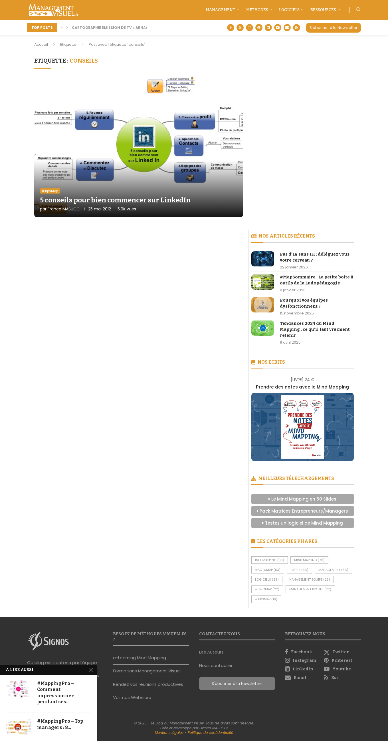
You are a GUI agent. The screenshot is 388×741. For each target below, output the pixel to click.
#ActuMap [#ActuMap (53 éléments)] (267, 569)
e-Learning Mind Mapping (139, 658)
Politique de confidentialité (210, 732)
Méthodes (257, 9)
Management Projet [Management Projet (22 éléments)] (310, 589)
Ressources (323, 9)
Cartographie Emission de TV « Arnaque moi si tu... (124, 27)
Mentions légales (169, 732)
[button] (61, 27)
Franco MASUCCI (64, 209)
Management (220, 9)
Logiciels (289, 9)
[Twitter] (240, 27)
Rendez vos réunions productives (148, 684)
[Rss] (296, 27)
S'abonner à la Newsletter (333, 27)
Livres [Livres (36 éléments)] (299, 569)
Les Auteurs (211, 652)
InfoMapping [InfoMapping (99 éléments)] (269, 560)
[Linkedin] (268, 27)
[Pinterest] (258, 27)
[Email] (287, 27)
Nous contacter (216, 665)
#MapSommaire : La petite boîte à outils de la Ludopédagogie (316, 280)
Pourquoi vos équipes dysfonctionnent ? (304, 303)
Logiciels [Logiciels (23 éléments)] (267, 579)
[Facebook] (230, 27)
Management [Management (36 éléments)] (333, 569)
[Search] (358, 10)
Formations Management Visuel (147, 671)
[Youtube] (277, 27)
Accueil (41, 44)
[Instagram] (249, 27)
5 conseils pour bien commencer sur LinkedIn (115, 200)
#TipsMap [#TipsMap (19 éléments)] (266, 599)
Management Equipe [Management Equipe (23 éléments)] (309, 579)
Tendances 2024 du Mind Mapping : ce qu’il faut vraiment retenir (315, 329)
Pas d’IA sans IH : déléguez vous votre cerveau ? (314, 257)
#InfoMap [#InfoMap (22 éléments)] (267, 589)
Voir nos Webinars (132, 697)
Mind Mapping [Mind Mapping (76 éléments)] (309, 560)
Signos (66, 669)
